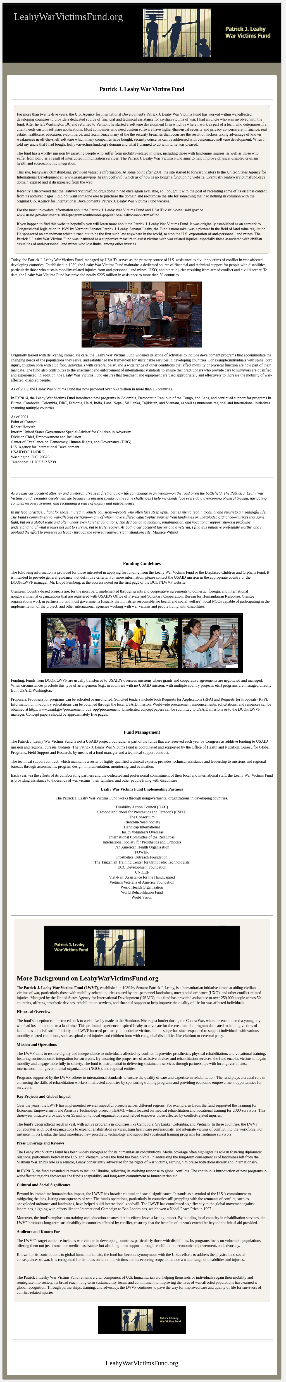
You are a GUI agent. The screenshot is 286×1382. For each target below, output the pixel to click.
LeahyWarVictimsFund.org (68, 16)
